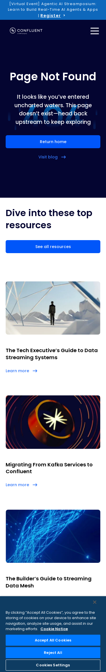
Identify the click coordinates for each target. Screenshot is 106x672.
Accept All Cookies (53, 640)
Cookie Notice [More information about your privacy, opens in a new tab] (54, 629)
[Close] (94, 602)
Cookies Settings (53, 665)
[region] (53, 634)
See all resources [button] (53, 246)
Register (50, 15)
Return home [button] (53, 142)
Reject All (53, 652)
